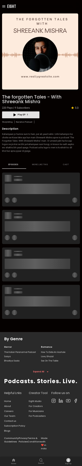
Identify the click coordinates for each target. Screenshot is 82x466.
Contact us (10, 421)
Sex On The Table (49, 360)
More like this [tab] (40, 164)
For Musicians (36, 411)
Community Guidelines (11, 440)
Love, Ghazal (47, 356)
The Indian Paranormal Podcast (20, 352)
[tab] (14, 164)
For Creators (36, 406)
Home (7, 401)
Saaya (7, 356)
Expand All (41, 372)
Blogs (7, 430)
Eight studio (35, 401)
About (7, 406)
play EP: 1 (20, 114)
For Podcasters (37, 416)
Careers (8, 411)
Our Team (9, 416)
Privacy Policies (23, 440)
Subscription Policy (14, 425)
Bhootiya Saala (11, 360)
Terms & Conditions (34, 440)
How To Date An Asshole (53, 352)
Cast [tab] (66, 164)
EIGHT (12, 7)
